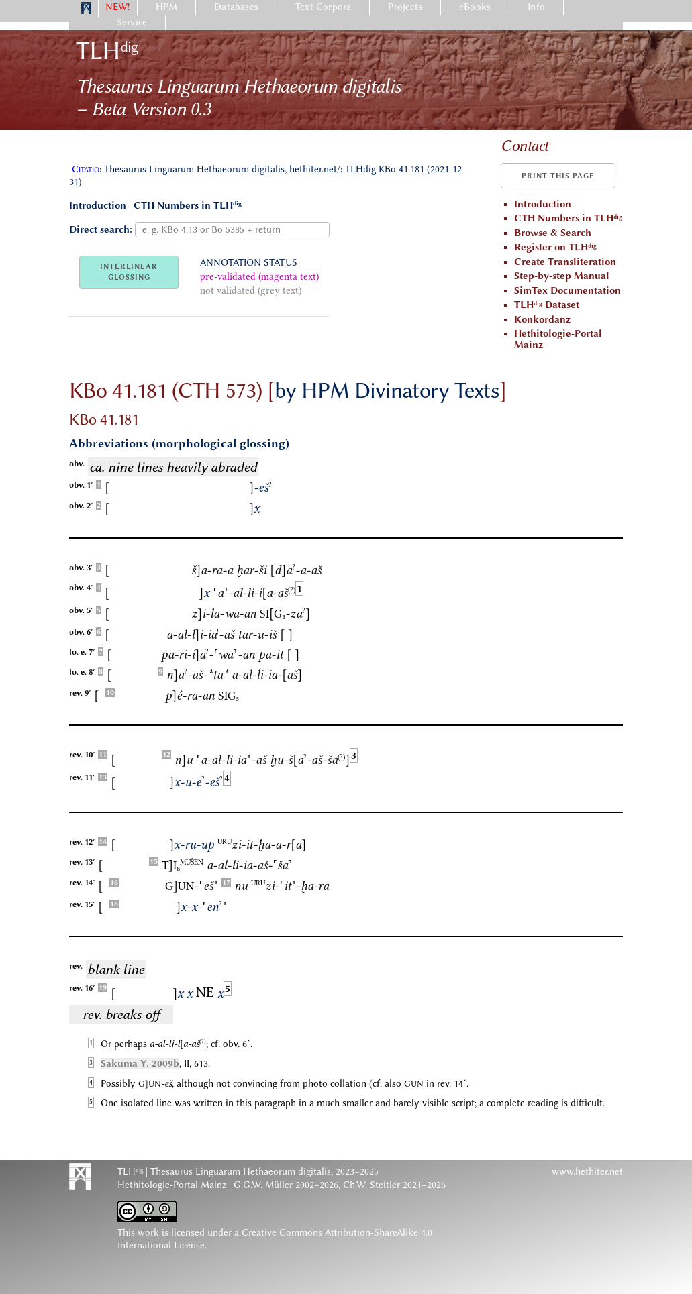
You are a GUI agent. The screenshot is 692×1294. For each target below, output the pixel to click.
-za (285, 613)
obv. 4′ (81, 587)
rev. (76, 966)
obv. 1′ (81, 485)
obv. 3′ (81, 567)
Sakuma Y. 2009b (140, 1063)
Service (132, 22)
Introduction (97, 205)
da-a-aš (296, 570)
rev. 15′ (82, 904)
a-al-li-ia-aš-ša (250, 865)
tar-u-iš (257, 634)
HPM (167, 7)
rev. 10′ (82, 754)
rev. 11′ (82, 777)
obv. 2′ (81, 505)
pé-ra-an (190, 695)
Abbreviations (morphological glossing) (179, 443)
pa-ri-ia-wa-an (208, 654)
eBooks (475, 7)
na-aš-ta (197, 674)
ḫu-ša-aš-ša (310, 760)
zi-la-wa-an (223, 613)
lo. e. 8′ (82, 672)
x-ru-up (191, 844)
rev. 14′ (82, 882)
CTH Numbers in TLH (188, 205)
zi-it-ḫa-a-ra (261, 844)
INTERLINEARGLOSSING (129, 272)
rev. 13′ (82, 862)
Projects (405, 7)
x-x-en (201, 907)
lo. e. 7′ (82, 652)
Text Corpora (323, 7)
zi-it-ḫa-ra (290, 886)
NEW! (117, 7)
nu (184, 760)
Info (536, 7)
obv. (77, 463)
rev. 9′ (80, 693)
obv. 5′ (81, 610)
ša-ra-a (212, 570)
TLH (107, 50)
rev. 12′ (82, 842)
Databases (236, 7)
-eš (260, 487)
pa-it (270, 654)
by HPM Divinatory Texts (387, 390)
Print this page (558, 176)
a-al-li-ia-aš (254, 593)
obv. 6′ (81, 632)
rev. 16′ (82, 988)
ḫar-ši (251, 570)
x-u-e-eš (196, 782)
